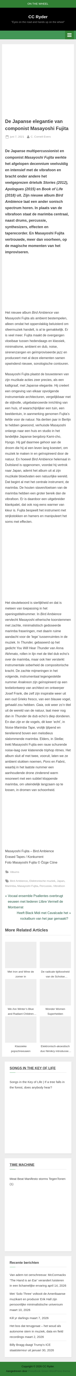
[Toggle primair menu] (69, 35)
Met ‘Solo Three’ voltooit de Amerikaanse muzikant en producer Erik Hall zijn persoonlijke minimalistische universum (37, 1299)
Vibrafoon (59, 885)
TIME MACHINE (22, 1165)
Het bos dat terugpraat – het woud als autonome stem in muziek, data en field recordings (36, 1331)
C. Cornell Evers (41, 136)
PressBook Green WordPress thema (49, 1371)
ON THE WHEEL (37, 3)
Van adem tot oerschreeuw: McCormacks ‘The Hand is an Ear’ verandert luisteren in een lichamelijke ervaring (38, 1280)
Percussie (46, 885)
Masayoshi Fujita (27, 885)
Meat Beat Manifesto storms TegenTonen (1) (38, 1181)
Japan (60, 880)
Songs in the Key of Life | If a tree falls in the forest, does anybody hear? (37, 1084)
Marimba (10, 885)
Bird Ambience (19, 880)
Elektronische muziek (42, 880)
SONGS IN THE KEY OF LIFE (33, 1068)
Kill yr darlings (19, 1318)
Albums (14, 871)
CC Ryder (38, 16)
